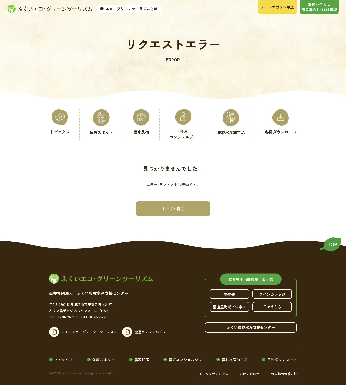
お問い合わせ (249, 371)
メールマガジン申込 (213, 371)
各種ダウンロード (282, 357)
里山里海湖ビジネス (229, 307)
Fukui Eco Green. (71, 370)
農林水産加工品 (235, 357)
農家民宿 (141, 357)
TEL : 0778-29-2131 (63, 316)
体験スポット (104, 357)
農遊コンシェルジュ (152, 332)
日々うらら (272, 307)
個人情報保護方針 (284, 371)
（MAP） (105, 310)
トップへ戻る (173, 208)
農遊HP (229, 294)
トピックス (64, 357)
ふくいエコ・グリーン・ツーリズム (89, 332)
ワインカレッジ (272, 294)
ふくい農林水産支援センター (251, 327)
